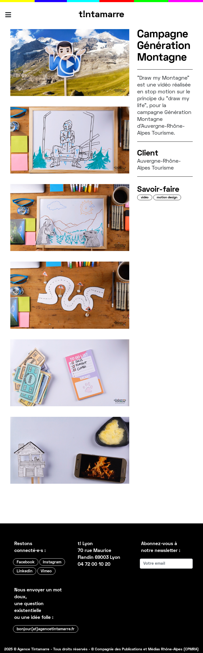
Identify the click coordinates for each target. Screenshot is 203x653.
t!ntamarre (101, 15)
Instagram (52, 562)
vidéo (145, 197)
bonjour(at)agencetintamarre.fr (46, 629)
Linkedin (25, 571)
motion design (167, 197)
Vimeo (46, 571)
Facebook (26, 562)
